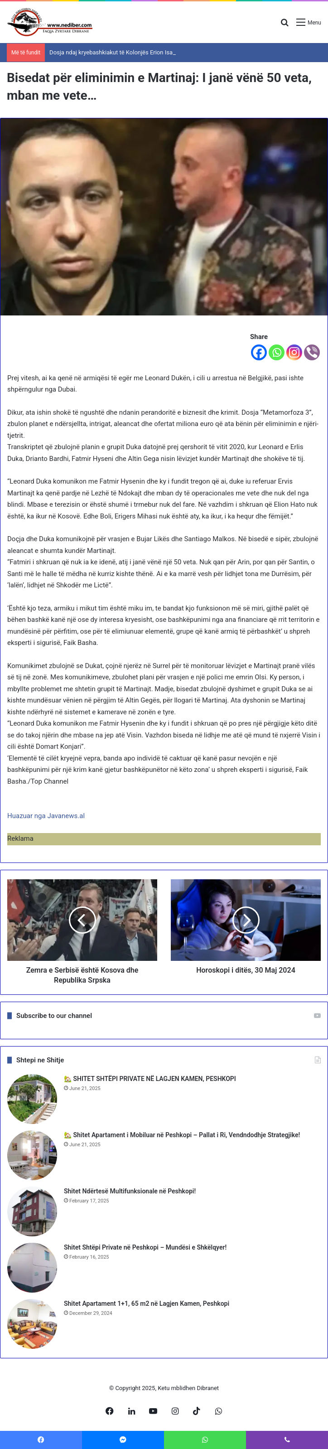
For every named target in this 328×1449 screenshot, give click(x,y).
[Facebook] (259, 352)
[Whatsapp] (277, 352)
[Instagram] (294, 352)
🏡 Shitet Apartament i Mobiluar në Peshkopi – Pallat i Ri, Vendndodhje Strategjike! (182, 1135)
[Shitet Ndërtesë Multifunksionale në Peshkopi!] (32, 1211)
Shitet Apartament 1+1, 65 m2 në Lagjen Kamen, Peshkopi (146, 1303)
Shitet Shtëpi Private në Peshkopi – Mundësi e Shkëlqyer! (145, 1247)
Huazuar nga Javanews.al (46, 816)
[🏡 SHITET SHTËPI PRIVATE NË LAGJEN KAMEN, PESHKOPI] (32, 1099)
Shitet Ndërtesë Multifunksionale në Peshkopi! (130, 1191)
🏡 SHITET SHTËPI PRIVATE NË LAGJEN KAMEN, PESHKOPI (150, 1078)
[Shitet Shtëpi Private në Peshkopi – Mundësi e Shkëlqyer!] (32, 1268)
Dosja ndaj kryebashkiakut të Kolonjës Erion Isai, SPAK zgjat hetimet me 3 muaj (152, 52)
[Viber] (312, 352)
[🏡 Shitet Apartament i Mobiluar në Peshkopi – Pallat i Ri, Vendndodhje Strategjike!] (32, 1155)
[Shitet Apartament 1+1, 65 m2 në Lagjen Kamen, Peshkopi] (32, 1324)
